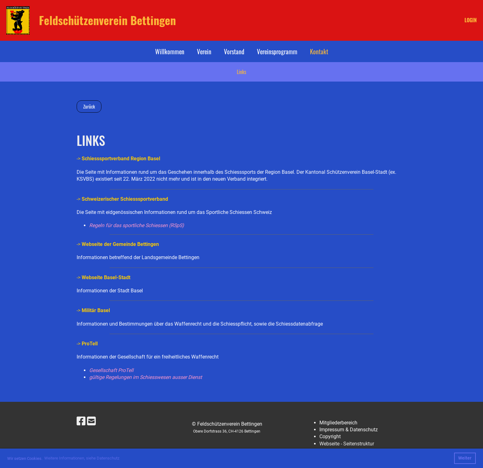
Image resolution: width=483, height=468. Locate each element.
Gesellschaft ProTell (111, 370)
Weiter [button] (464, 458)
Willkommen (169, 51)
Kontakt (319, 51)
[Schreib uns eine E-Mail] (91, 421)
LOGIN (470, 20)
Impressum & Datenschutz (348, 430)
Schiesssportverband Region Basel (121, 159)
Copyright (330, 436)
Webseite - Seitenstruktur (346, 444)
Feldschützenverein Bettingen (107, 20)
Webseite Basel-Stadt (106, 277)
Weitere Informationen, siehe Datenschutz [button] (81, 458)
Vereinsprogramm (277, 51)
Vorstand (234, 51)
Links (241, 72)
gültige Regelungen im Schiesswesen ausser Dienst (145, 377)
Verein (204, 51)
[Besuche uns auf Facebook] (81, 421)
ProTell (90, 344)
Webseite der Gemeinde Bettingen (120, 244)
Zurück (89, 106)
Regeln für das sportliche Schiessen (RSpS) (136, 225)
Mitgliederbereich (338, 423)
